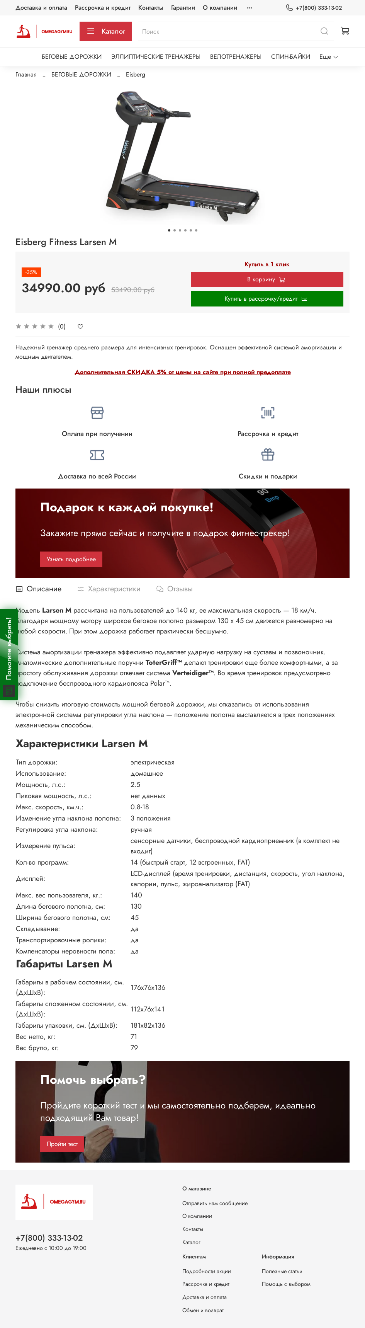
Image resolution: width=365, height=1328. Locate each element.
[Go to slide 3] (180, 230)
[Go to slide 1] (169, 230)
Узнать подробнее (71, 559)
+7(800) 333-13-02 (313, 8)
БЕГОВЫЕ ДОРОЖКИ (72, 56)
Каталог (105, 31)
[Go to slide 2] (174, 230)
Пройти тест (62, 1143)
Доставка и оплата (41, 7)
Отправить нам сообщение (215, 1203)
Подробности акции (206, 1271)
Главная (26, 74)
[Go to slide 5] (191, 230)
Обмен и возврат (203, 1310)
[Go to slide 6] (196, 230)
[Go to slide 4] (185, 230)
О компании (220, 7)
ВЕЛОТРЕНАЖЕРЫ (235, 56)
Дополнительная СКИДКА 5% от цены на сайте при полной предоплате (183, 372)
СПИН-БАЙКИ (290, 56)
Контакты (150, 7)
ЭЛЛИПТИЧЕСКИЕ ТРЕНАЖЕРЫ (155, 56)
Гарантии (183, 7)
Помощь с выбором (286, 1284)
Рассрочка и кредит (103, 7)
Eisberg (135, 74)
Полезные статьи (282, 1271)
